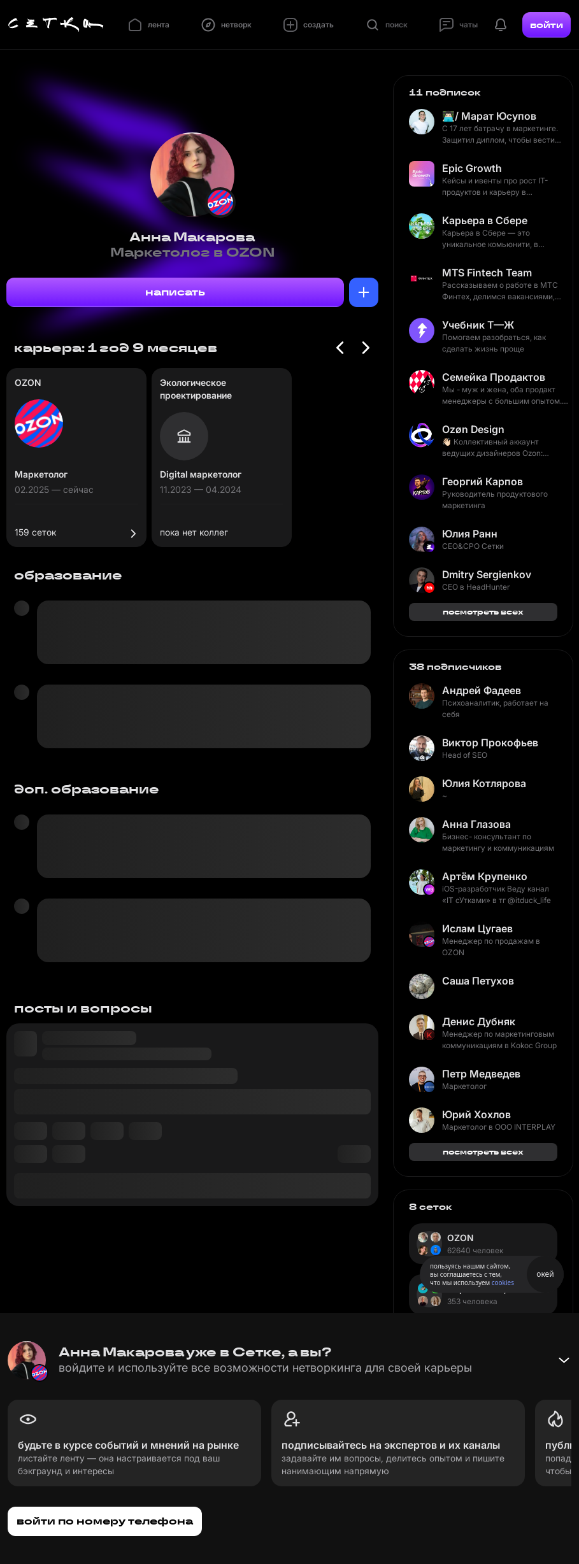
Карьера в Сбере (484, 220)
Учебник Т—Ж (478, 324)
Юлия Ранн (469, 533)
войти (546, 24)
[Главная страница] (56, 24)
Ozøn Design (473, 429)
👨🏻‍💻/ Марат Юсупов (489, 116)
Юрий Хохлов (476, 1114)
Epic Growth (472, 168)
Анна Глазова (476, 824)
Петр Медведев (481, 1073)
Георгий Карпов (482, 481)
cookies (503, 1282)
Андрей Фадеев (481, 690)
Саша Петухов (478, 980)
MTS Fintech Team (487, 272)
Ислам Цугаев (477, 928)
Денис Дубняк (478, 1021)
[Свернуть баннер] (563, 1360)
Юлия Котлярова (484, 783)
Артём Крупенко (484, 876)
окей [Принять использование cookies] (545, 1274)
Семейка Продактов (493, 377)
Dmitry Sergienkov (486, 574)
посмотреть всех (483, 611)
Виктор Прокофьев (490, 742)
